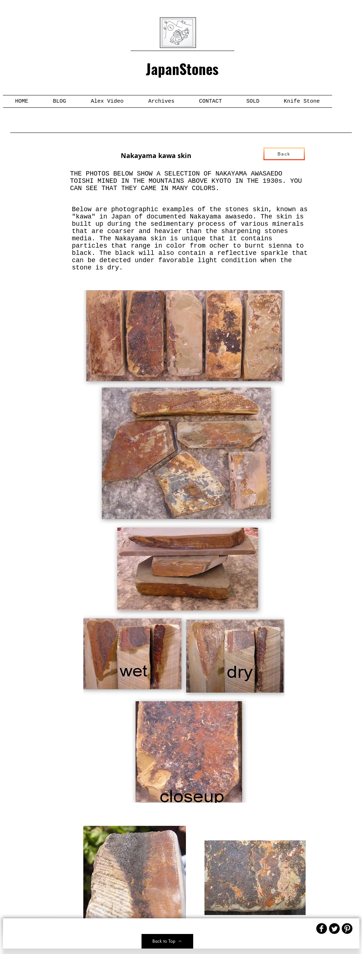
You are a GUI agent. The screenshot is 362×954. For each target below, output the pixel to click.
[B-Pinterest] (347, 928)
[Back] (284, 153)
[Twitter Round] (334, 928)
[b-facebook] (321, 928)
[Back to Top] (167, 941)
